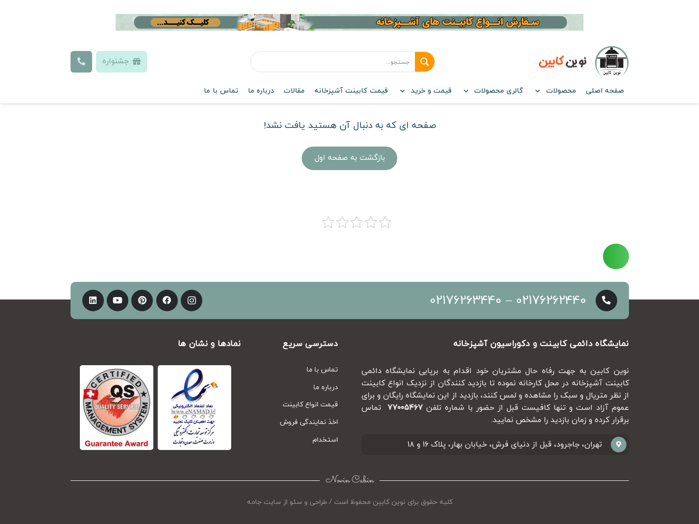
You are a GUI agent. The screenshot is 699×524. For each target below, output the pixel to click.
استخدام (325, 440)
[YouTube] (117, 300)
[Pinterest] (142, 300)
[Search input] (333, 61)
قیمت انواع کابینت (310, 404)
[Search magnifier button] (424, 62)
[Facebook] (167, 300)
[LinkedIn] (93, 300)
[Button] (82, 62)
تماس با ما (322, 369)
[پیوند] (350, 22)
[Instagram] (191, 300)
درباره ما (325, 387)
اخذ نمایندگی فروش (309, 422)
